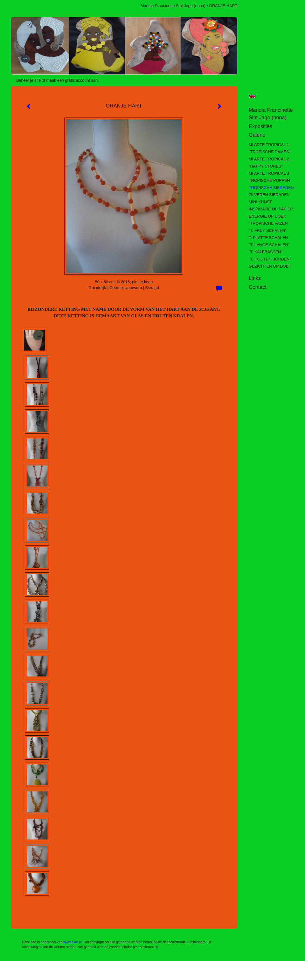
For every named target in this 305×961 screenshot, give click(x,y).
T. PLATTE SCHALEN (268, 237)
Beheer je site (28, 80)
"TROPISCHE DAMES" (269, 152)
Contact (258, 287)
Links (255, 278)
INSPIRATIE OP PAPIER (271, 209)
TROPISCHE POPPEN (269, 180)
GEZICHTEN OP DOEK (270, 266)
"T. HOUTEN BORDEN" (270, 259)
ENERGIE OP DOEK (267, 216)
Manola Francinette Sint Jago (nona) (173, 5)
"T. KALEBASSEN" (265, 252)
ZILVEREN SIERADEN (269, 194)
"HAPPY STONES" (266, 166)
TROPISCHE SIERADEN (271, 187)
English (252, 96)
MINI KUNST (260, 202)
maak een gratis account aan (72, 80)
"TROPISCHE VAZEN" (269, 223)
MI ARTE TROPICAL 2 (269, 159)
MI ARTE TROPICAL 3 (269, 173)
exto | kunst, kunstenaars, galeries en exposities (27, 5)
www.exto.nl (72, 942)
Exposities (260, 126)
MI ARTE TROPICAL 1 (269, 144)
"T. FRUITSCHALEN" (268, 230)
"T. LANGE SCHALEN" (269, 244)
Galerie (257, 135)
